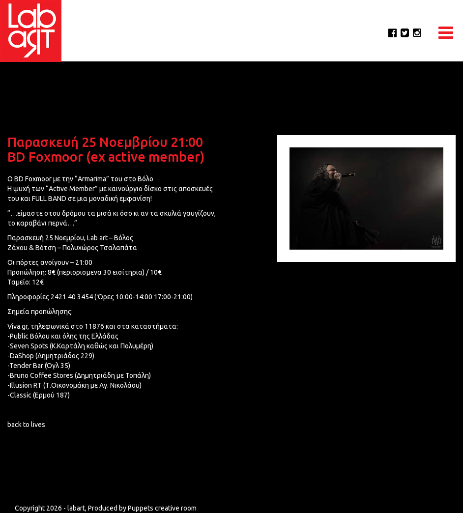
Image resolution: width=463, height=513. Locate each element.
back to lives (26, 424)
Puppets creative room (162, 508)
